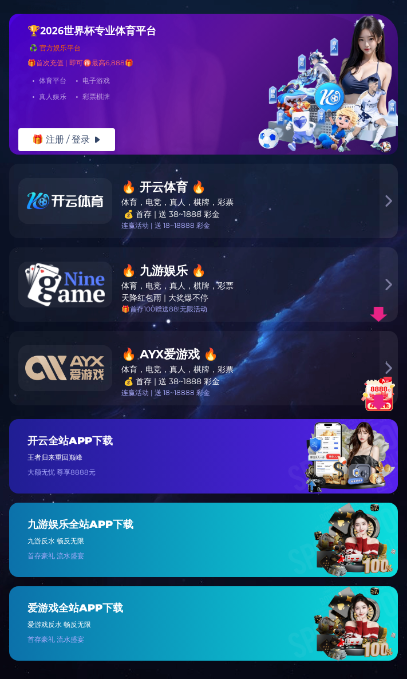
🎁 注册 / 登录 (66, 139)
